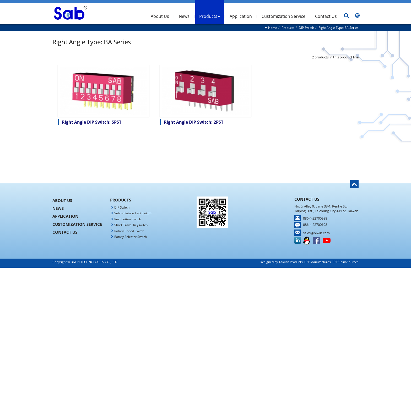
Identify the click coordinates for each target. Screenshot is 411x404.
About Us (160, 16)
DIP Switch (306, 27)
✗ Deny (205, 285)
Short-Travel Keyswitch (131, 225)
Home (272, 27)
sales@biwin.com (316, 233)
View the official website (217, 317)
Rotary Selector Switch (130, 236)
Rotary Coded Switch (129, 231)
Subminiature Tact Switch (132, 213)
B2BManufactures (317, 262)
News (184, 16)
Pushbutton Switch (127, 219)
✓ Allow (205, 280)
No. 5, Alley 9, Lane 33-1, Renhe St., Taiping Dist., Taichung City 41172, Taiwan (326, 209)
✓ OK (275, 401)
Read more (184, 317)
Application (241, 16)
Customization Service (283, 16)
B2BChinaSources (345, 262)
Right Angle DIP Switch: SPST (91, 122)
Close (205, 270)
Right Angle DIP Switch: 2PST (193, 122)
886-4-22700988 (315, 218)
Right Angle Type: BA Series (338, 27)
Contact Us (326, 16)
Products (209, 16)
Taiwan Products (291, 262)
